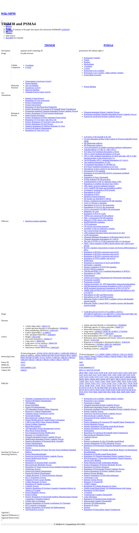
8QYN (81, 390)
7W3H (108, 386)
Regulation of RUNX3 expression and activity (101, 256)
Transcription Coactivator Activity (38, 81)
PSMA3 (100, 356)
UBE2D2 (64, 358)
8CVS (86, 388)
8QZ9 (97, 390)
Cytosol (28, 67)
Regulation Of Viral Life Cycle (37, 130)
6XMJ (134, 379)
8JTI (110, 388)
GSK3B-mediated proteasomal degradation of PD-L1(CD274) (107, 286)
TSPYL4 (49, 358)
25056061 (100, 344)
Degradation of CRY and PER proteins (98, 295)
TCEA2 (42, 358)
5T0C (109, 375)
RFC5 (69, 355)
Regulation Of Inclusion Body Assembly (40, 463)
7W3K (124, 386)
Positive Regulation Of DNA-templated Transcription (45, 118)
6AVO (111, 377)
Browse (9, 26)
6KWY (122, 377)
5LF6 (90, 375)
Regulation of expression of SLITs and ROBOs (102, 263)
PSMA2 (94, 356)
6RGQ (118, 379)
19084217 (47, 339)
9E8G (95, 392)
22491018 (125, 342)
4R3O (81, 373)
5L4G (106, 373)
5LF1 (135, 373)
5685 (81, 362)
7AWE (81, 381)
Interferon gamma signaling (35, 221)
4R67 (86, 373)
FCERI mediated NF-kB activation (97, 179)
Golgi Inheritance (90, 497)
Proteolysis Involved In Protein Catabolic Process (103, 116)
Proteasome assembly (92, 280)
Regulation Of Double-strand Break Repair (100, 454)
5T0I (124, 375)
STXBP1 (35, 358)
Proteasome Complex (92, 58)
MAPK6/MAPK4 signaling (94, 222)
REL (125, 356)
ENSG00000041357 (87, 368)
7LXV (91, 381)
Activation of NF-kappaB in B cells (97, 137)
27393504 (123, 331)
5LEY (120, 373)
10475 (23, 362)
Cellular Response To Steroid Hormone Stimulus (43, 475)
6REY (113, 379)
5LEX (115, 373)
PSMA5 (107, 356)
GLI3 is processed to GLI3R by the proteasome (102, 209)
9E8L (118, 392)
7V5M (119, 383)
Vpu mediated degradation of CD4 (97, 162)
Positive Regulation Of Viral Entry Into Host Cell (44, 122)
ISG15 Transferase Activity (35, 478)
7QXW (87, 383)
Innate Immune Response (35, 115)
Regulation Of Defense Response (96, 467)
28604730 (40, 341)
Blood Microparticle (33, 426)
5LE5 (110, 373)
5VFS (96, 377)
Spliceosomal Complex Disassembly (98, 501)
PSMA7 (120, 356)
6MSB (127, 377)
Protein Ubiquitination (33, 103)
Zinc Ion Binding (31, 86)
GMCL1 (57, 353)
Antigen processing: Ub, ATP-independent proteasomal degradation (109, 284)
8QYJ (120, 388)
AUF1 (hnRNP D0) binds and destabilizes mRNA (103, 188)
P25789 (97, 370)
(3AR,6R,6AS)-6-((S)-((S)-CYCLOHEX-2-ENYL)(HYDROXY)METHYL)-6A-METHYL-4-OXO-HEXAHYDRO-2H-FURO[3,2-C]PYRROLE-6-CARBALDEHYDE (110, 314)
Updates (9, 33)
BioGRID (9, 38)
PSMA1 (87, 356)
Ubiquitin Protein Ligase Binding (38, 480)
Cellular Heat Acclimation (35, 501)
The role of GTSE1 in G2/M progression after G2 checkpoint (107, 241)
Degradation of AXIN (92, 192)
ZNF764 (66, 360)
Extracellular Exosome (92, 75)
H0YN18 (90, 370)
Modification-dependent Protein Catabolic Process (44, 439)
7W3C (92, 386)
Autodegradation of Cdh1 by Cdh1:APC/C (100, 150)
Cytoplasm (29, 65)
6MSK (102, 379)
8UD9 (123, 390)
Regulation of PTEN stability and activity (99, 258)
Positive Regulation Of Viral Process (39, 124)
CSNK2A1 (115, 354)
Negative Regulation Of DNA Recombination (101, 475)
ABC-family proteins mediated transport (99, 186)
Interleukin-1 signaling (92, 265)
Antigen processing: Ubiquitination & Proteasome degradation (107, 278)
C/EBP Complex (90, 484)
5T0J (128, 375)
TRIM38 (49, 45)
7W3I (114, 386)
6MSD (133, 377)
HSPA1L (31, 355)
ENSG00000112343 (28, 368)
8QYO (87, 390)
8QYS (92, 390)
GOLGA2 (124, 354)
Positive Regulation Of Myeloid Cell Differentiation (45, 507)
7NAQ (113, 381)
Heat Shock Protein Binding (36, 431)
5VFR (91, 377)
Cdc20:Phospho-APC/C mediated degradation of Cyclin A (106, 160)
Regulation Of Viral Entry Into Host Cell (40, 120)
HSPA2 (38, 355)
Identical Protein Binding (93, 473)
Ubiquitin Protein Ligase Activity (38, 92)
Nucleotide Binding (32, 416)
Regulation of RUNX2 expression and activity (101, 252)
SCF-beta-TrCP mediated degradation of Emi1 (101, 152)
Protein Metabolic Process (35, 492)
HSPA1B (24, 355)
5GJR (101, 373)
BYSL (45, 353)
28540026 (63, 328)
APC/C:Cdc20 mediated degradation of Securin (102, 154)
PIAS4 (57, 355)
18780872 (115, 331)
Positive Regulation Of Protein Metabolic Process (103, 465)
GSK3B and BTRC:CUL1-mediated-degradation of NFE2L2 (107, 271)
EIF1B (51, 353)
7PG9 (124, 381)
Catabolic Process (32, 486)
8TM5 (113, 390)
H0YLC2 (82, 370)
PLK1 (81, 356)
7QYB (108, 383)
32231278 (43, 345)
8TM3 (102, 390)
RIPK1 (74, 355)
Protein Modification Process (36, 458)
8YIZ (91, 392)
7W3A (81, 386)
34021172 (45, 326)
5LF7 (95, 375)
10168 (81, 365)
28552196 (36, 337)
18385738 (107, 331)
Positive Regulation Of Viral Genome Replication (44, 113)
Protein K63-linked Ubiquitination (38, 471)
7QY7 (98, 383)
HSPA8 (44, 355)
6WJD (123, 379)
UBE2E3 (46, 360)
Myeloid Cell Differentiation (95, 503)
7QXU (81, 383)
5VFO (132, 375)
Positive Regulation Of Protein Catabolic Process (102, 471)
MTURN (50, 355)
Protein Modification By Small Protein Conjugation (45, 420)
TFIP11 (82, 359)
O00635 (24, 370)
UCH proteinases (90, 224)
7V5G (114, 383)
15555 (23, 365)
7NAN (97, 381)
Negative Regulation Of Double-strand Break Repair (104, 426)
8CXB (97, 388)
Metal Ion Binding (32, 90)
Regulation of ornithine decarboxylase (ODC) (101, 184)
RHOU (130, 356)
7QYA (103, 383)
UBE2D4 (24, 360)
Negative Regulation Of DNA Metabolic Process (102, 443)
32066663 (51, 335)
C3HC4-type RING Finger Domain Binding (42, 422)
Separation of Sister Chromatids (96, 177)
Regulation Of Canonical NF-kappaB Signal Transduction (106, 433)
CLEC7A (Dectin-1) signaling (95, 203)
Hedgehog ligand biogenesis (94, 197)
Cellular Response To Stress (36, 482)
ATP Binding (30, 403)
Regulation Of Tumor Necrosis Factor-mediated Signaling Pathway (51, 467)
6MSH (92, 379)
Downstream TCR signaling (94, 171)
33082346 (103, 349)
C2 (96, 354)
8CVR (81, 388)
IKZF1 (130, 354)
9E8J (109, 392)
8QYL (125, 388)
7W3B (86, 386)
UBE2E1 (31, 360)
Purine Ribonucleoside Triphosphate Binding (101, 463)
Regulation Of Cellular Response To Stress (100, 486)
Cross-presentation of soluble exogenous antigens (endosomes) (108, 147)
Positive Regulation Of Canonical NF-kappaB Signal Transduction (50, 109)
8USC (134, 390)
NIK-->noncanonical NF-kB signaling (98, 218)
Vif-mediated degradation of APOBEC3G (100, 165)
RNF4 (23, 358)
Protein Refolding (32, 405)
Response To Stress (91, 505)
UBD (94, 359)
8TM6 (118, 390)
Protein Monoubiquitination (35, 454)
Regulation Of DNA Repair (94, 490)
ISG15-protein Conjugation (35, 505)
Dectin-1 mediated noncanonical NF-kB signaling (103, 201)
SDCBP (29, 358)
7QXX (93, 383)
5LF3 (81, 375)
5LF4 (86, 375)
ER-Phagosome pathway (93, 143)
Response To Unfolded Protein (37, 435)
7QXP (134, 381)
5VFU (106, 377)
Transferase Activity (33, 88)
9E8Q (133, 392)
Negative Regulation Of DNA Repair (98, 428)
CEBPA (108, 354)
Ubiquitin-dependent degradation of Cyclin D (101, 239)
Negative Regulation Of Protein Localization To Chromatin (47, 503)
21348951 (46, 333)
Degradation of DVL (92, 194)
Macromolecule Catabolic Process (38, 418)
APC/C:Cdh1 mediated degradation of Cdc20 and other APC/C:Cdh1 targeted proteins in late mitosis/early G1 (110, 157)
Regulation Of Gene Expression (37, 100)
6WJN (129, 379)
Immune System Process (34, 98)
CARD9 (101, 354)
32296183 (65, 30)
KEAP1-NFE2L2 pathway (94, 269)
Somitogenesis (89, 276)
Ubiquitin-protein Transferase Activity (39, 414)
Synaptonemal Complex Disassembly (98, 495)
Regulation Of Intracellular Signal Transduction (102, 510)
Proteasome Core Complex (94, 71)
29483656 (116, 344)
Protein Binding (31, 83)
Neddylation (88, 261)
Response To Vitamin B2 (93, 482)
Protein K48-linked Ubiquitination (38, 128)
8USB (128, 390)
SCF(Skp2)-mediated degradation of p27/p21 (101, 167)
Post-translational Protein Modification (40, 433)
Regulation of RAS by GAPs (95, 214)
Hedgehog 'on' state (91, 211)
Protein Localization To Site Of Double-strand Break (104, 441)
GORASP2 (65, 353)
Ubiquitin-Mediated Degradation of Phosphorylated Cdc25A (107, 237)
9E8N (123, 392)
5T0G (114, 375)
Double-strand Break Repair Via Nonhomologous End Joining (107, 488)
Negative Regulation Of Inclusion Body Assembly (44, 441)
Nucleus (87, 62)
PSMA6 (113, 356)
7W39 (135, 383)
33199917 (106, 329)
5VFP (81, 377)
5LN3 (99, 375)
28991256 (108, 344)
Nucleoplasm (89, 64)
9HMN (81, 394)
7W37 (124, 383)
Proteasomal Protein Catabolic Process (98, 418)
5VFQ (86, 377)
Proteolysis (88, 420)
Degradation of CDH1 (92, 273)
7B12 (87, 381)
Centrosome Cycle (91, 478)
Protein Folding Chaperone (35, 424)
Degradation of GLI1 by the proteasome (99, 205)
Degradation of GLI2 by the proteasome (99, 207)
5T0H (119, 375)
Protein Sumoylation (33, 105)
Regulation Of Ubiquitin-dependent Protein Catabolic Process (107, 456)
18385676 (99, 331)
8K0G (115, 388)
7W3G (103, 386)
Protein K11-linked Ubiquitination (38, 411)
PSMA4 (108, 45)
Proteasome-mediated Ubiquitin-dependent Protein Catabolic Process (51, 111)
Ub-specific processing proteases (96, 226)
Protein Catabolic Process (93, 411)
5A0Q (91, 373)
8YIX (81, 392)
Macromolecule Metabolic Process (38, 465)
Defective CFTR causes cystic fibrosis (98, 220)
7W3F (97, 386)
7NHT (118, 381)
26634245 (109, 334)
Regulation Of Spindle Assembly (37, 484)
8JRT (106, 388)
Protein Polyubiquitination (35, 407)
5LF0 (130, 373)
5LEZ (125, 373)
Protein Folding (31, 495)
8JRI (102, 388)
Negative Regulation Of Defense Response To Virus (45, 126)
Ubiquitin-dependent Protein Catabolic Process (102, 112)
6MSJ (98, 379)
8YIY (86, 392)
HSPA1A (73, 353)
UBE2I (52, 360)
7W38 (130, 383)
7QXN (129, 381)
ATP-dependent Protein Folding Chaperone (41, 409)
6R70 (108, 379)
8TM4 (107, 390)
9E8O (128, 392)
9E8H (100, 392)
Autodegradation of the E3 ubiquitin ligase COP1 (102, 182)
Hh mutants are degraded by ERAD (97, 199)
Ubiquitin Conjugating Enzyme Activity (40, 399)
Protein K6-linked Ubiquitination (37, 473)
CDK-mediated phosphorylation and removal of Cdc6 (104, 233)
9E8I (105, 392)
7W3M (129, 386)
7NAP (108, 381)
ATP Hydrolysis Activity (34, 510)
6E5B (117, 377)
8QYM (130, 388)
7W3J (119, 386)
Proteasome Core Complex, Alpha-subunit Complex (104, 73)
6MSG (87, 379)
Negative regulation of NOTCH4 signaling (100, 267)
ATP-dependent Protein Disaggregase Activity (42, 428)
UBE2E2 (38, 360)
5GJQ (96, 373)
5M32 (104, 375)
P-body (86, 60)
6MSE (81, 379)
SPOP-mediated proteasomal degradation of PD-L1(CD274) (107, 288)
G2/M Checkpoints (91, 235)
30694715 (119, 327)
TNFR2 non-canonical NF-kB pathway (99, 216)
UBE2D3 (71, 358)
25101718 (94, 340)
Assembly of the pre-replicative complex (99, 229)
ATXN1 (40, 353)
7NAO (102, 381)
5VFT (101, 377)
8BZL (135, 386)
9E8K (113, 392)
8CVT (92, 388)
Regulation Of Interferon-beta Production (41, 107)
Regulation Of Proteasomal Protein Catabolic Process (104, 469)
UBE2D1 (56, 358)
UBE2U (59, 360)
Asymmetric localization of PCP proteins (99, 190)
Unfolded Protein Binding (35, 446)
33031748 (107, 346)
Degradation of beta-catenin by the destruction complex (105, 169)
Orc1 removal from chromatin (95, 231)
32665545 (54, 330)
